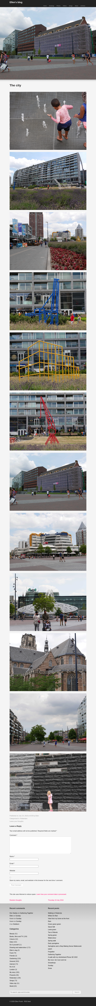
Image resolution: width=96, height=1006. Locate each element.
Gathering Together (26, 913)
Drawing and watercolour (18, 947)
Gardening (13, 958)
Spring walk (52, 940)
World (12, 986)
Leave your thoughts (16, 821)
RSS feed (27, 1001)
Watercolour (52, 938)
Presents (13, 975)
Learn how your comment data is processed (51, 894)
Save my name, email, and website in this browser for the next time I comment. (36, 880)
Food (11, 953)
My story (12, 972)
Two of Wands (53, 932)
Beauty (12, 933)
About (76, 6)
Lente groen (52, 929)
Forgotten (51, 952)
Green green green (54, 924)
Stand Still (51, 927)
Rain (49, 921)
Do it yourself (14, 945)
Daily (11, 942)
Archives (82, 6)
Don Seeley (14, 913)
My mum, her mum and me (57, 960)
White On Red (53, 916)
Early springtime (53, 943)
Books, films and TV (16, 936)
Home (45, 6)
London (12, 969)
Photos (58, 6)
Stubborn (16, 924)
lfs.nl (11, 967)
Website (12, 870)
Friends (12, 956)
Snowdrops (52, 963)
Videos (65, 6)
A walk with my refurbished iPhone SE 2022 (63, 957)
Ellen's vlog (13, 950)
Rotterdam (23, 818)
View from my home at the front (58, 918)
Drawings (51, 6)
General (12, 961)
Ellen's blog (16, 2)
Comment (13, 835)
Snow (50, 968)
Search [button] (77, 992)
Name (12, 856)
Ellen (37, 816)
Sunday (18, 916)
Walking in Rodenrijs (55, 913)
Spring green (52, 935)
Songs (70, 6)
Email (12, 863)
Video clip (13, 983)
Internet (12, 964)
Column (12, 939)
